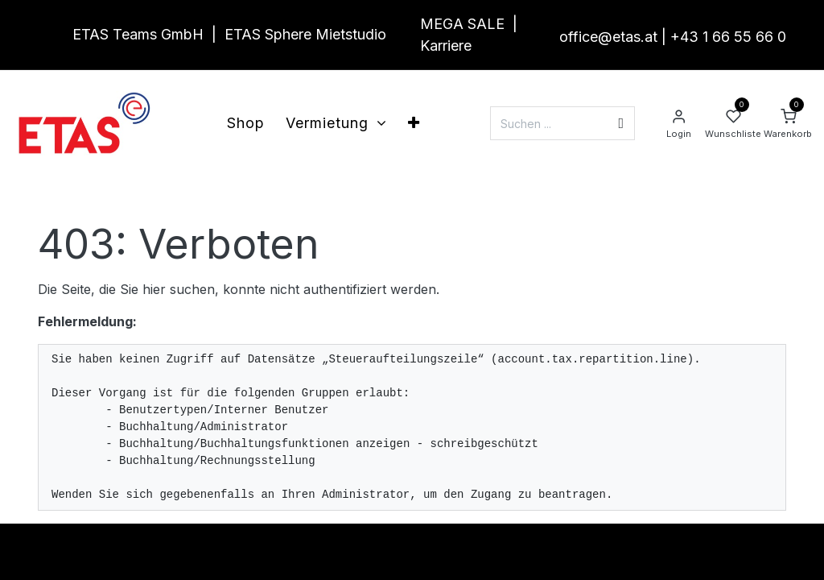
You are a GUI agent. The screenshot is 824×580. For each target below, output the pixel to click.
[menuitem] (245, 123)
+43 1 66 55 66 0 (728, 36)
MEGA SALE (462, 23)
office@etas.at (608, 36)
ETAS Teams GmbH (138, 34)
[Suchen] (621, 123)
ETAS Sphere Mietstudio (305, 34)
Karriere (446, 45)
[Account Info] (678, 123)
